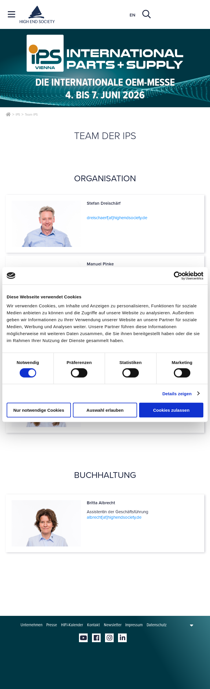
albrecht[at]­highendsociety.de (114, 517)
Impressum (134, 624)
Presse (51, 624)
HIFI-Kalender (72, 624)
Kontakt (93, 624)
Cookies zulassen (171, 410)
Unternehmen (32, 624)
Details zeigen (176, 393)
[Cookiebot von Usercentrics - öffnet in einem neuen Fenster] (178, 275)
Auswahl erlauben (105, 410)
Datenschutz (157, 624)
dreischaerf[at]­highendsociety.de (117, 217)
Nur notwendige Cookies (38, 410)
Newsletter (112, 624)
